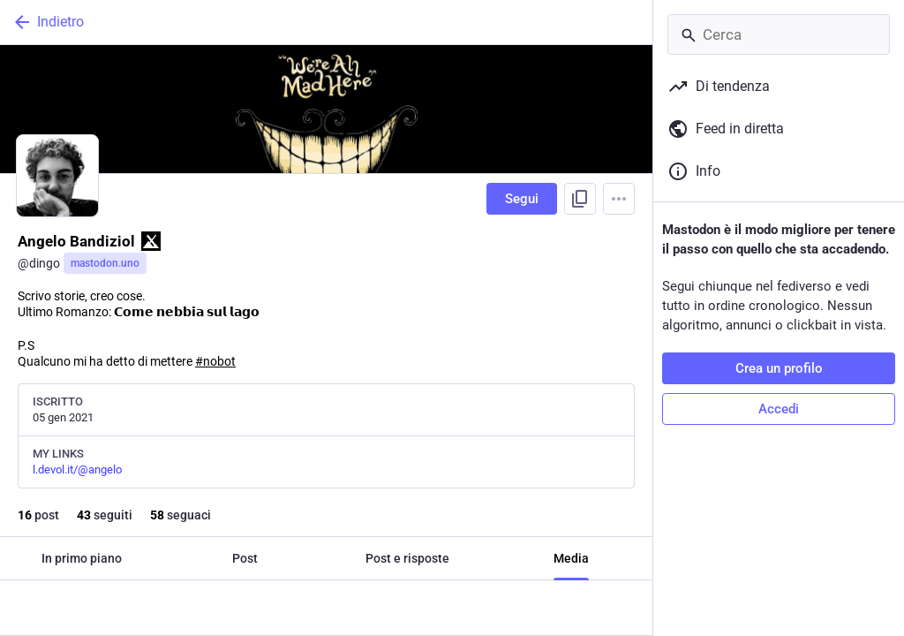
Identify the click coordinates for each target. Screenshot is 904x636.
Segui (522, 199)
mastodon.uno (105, 263)
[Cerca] (778, 34)
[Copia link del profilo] (580, 199)
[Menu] (619, 199)
